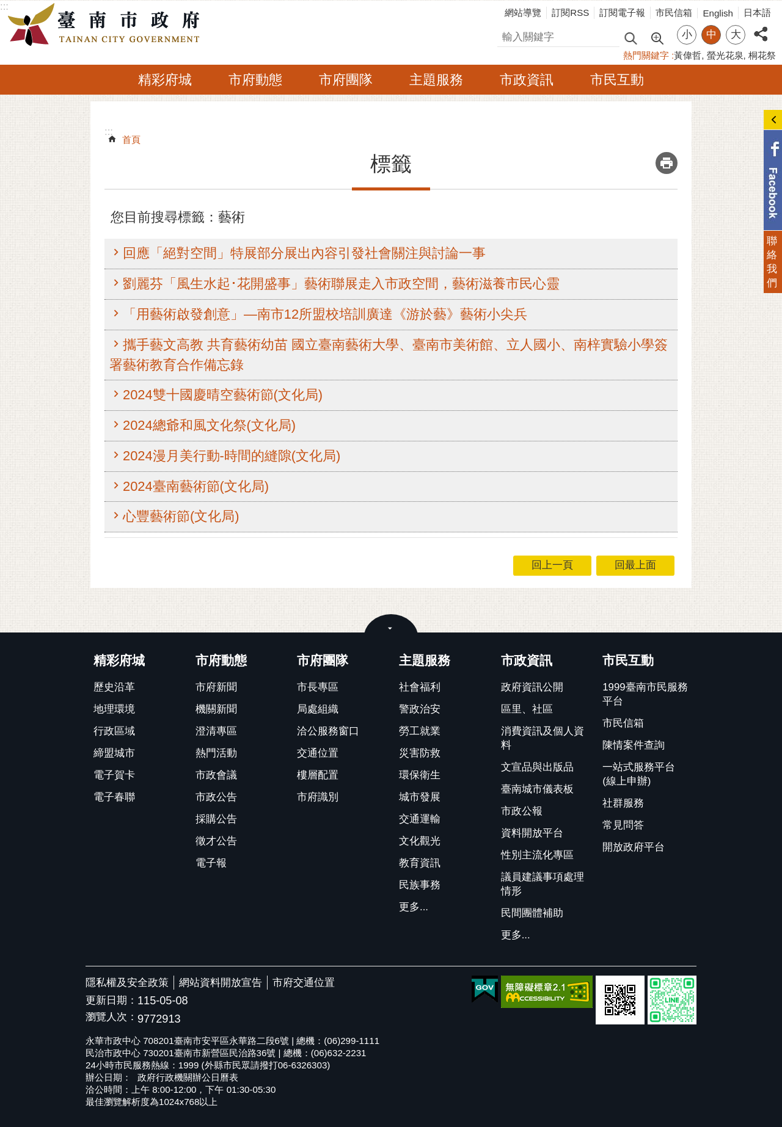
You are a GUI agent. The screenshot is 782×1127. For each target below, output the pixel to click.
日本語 (757, 12)
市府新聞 (216, 687)
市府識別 (317, 797)
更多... (413, 907)
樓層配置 (317, 775)
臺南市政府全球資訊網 (107, 25)
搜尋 (507, 35)
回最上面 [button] (635, 565)
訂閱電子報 (622, 12)
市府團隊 (346, 79)
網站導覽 (523, 12)
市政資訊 (527, 79)
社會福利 (419, 687)
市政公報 (522, 811)
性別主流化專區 (537, 855)
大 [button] (736, 34)
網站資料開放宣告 (220, 982)
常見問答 (623, 825)
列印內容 (667, 163)
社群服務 (623, 803)
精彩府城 (165, 79)
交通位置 (317, 753)
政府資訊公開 (532, 687)
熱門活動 (216, 753)
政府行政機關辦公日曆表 (187, 1077)
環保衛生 (419, 775)
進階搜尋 (657, 37)
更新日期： (111, 1000)
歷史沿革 (114, 687)
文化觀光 (419, 841)
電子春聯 (114, 797)
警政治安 (419, 709)
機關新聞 (216, 709)
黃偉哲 (687, 55)
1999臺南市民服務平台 (644, 694)
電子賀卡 (114, 775)
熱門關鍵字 (646, 55)
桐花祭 (762, 55)
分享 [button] (760, 27)
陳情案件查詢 (633, 745)
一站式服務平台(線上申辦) (638, 774)
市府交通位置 (303, 982)
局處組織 (317, 709)
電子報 (211, 863)
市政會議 (216, 775)
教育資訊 (419, 863)
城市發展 (419, 797)
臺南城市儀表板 (537, 789)
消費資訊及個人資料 (542, 738)
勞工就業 (419, 731)
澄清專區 (216, 731)
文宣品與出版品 (537, 767)
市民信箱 (674, 12)
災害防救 (419, 753)
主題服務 (436, 79)
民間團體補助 (532, 913)
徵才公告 (216, 841)
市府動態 (255, 79)
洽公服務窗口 (328, 731)
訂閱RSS (570, 12)
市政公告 (216, 797)
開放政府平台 (633, 847)
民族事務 (419, 885)
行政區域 (114, 731)
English (718, 13)
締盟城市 (114, 753)
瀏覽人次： (111, 1017)
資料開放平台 (532, 833)
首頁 (131, 139)
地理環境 (114, 709)
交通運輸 (419, 819)
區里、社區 (527, 709)
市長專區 (317, 687)
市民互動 (617, 79)
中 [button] (711, 34)
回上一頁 (552, 565)
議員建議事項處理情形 (542, 884)
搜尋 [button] (630, 37)
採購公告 (216, 819)
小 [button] (687, 34)
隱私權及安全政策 (127, 982)
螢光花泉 (725, 55)
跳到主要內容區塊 (6, 6)
